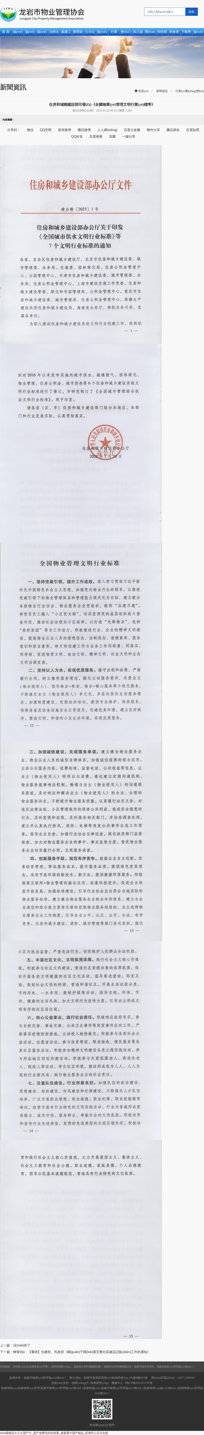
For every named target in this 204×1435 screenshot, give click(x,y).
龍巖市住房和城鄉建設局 (117, 1366)
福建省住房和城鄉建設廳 (87, 1366)
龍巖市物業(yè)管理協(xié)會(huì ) (122, 1388)
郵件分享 (153, 130)
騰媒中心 (117, 1382)
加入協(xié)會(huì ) (138, 33)
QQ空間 (46, 130)
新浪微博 (64, 130)
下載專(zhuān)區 (186, 33)
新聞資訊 (78, 33)
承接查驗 (174, 33)
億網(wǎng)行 (80, 1382)
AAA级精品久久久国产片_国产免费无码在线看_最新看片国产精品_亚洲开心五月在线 (54, 1433)
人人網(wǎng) (107, 130)
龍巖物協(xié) (91, 1388)
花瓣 (112, 136)
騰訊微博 (84, 130)
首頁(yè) (141, 91)
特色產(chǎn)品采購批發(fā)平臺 (30, 1366)
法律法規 (54, 33)
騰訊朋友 (173, 130)
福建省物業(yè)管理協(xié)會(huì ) (175, 1366)
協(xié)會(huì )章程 (42, 33)
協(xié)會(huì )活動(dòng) (198, 33)
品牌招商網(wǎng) (61, 1366)
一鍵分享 (128, 136)
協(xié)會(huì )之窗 (18, 33)
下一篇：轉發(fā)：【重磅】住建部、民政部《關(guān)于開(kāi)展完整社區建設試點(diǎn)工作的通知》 (75, 1352)
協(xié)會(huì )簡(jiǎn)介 (29, 33)
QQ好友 (77, 136)
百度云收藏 (132, 130)
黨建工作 (66, 33)
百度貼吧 (192, 130)
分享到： (13, 130)
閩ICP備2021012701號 (139, 1382)
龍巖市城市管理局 (144, 1366)
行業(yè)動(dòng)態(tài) (114, 33)
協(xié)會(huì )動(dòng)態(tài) (102, 33)
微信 (30, 130)
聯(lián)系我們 (150, 33)
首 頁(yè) (5, 33)
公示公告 (90, 33)
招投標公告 (162, 33)
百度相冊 (96, 136)
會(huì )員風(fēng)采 (126, 33)
